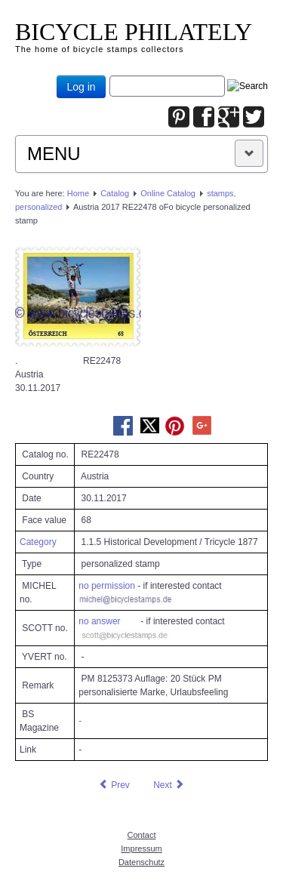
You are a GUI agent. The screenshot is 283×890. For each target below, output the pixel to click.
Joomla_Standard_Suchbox (109, 75)
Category (38, 542)
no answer (99, 621)
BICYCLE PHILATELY (133, 31)
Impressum (141, 848)
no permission (106, 586)
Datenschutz (141, 862)
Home (78, 193)
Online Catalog (167, 193)
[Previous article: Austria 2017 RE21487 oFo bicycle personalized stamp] (114, 785)
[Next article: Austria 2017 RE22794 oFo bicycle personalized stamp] (169, 785)
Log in (80, 87)
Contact (142, 834)
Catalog (114, 193)
